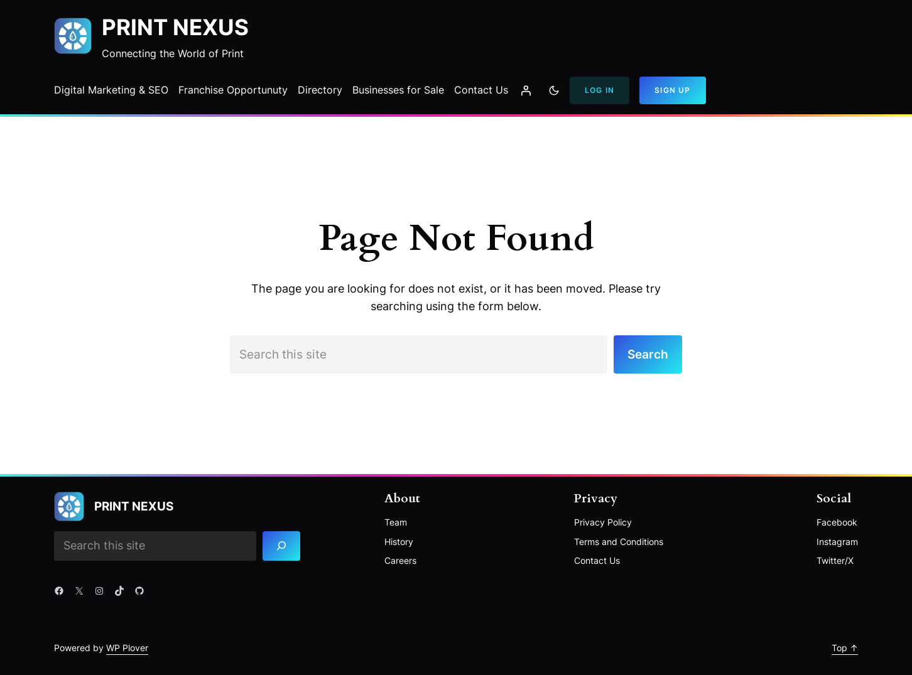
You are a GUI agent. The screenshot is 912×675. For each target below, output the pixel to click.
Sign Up (672, 90)
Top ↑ (845, 647)
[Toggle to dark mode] (554, 90)
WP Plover (127, 647)
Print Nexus (175, 27)
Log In (599, 90)
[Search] (282, 546)
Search (647, 354)
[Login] (525, 90)
